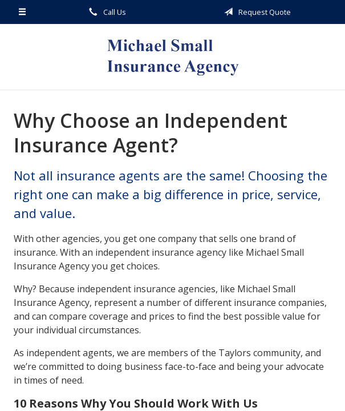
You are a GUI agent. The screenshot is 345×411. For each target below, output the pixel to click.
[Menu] (22, 12)
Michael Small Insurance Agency (173, 56)
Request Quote (255, 12)
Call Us (105, 12)
